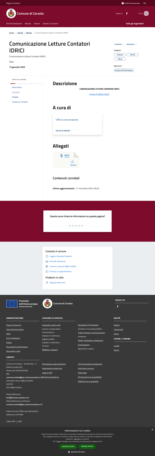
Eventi (116, 350)
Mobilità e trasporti (50, 349)
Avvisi (116, 333)
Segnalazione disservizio (52, 368)
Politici (9, 342)
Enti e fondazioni (13, 338)
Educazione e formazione (88, 325)
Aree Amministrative (14, 329)
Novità (20, 32)
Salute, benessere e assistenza (90, 340)
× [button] (152, 430)
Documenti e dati (13, 351)
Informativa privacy (86, 368)
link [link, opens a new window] (101, 441)
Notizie (29, 32)
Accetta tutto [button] (68, 446)
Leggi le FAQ (47, 372)
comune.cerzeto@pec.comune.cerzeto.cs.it (24, 377)
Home (11, 32)
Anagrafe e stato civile (51, 325)
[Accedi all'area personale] (130, 3)
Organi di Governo (13, 325)
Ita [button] (145, 3)
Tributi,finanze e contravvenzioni (91, 332)
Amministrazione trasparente (90, 364)
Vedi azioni (132, 44)
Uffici (8, 333)
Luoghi (116, 345)
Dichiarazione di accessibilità (89, 377)
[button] (77, 452)
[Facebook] (124, 13)
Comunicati (118, 329)
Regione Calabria (13, 3)
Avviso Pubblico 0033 (99, 94)
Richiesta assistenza (50, 377)
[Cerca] (146, 13)
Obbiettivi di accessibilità (88, 381)
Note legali (82, 372)
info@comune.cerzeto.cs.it (17, 397)
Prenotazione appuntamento (54, 364)
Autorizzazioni (84, 344)
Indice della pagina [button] (19, 79)
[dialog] (77, 441)
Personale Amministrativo (17, 346)
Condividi (120, 44)
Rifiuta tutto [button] (87, 446)
